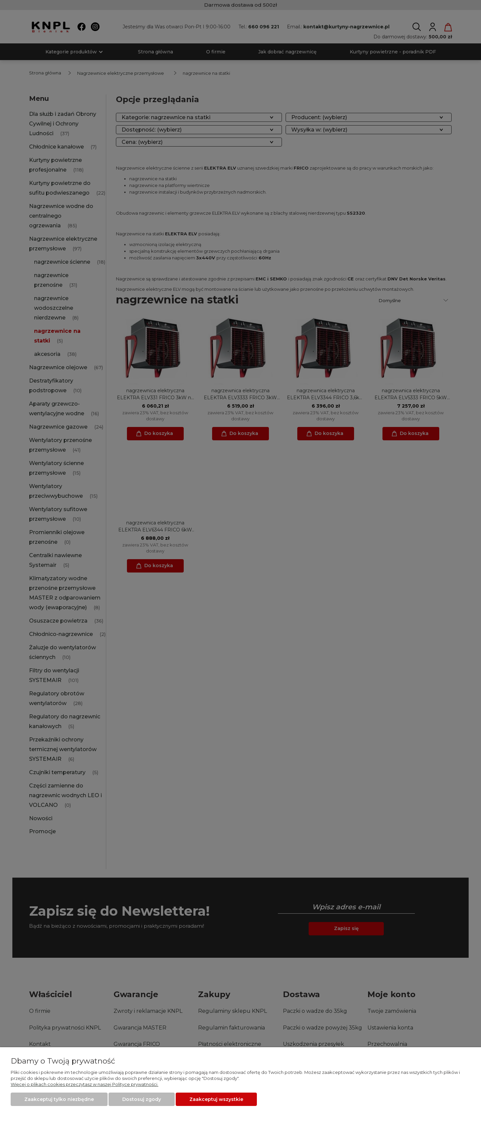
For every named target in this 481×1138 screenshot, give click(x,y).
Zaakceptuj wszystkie (216, 1099)
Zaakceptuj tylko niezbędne (59, 1099)
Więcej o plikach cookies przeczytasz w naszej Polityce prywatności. (84, 1084)
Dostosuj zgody (141, 1099)
